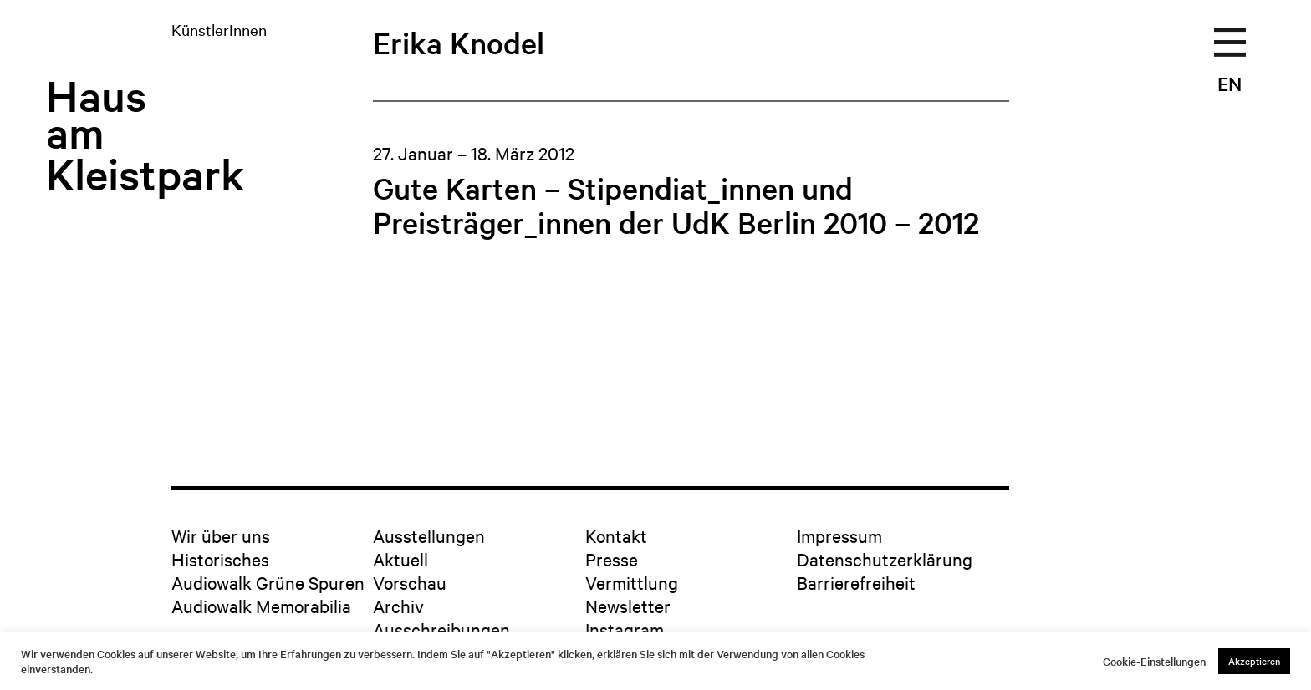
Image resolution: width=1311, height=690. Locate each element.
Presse (611, 559)
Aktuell (400, 559)
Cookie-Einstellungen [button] (1154, 661)
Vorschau (409, 582)
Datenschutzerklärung (884, 559)
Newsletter (628, 605)
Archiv (398, 605)
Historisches (220, 559)
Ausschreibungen (441, 629)
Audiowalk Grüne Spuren (268, 582)
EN (1229, 83)
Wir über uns (220, 535)
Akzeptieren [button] (1254, 660)
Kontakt (616, 535)
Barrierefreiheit (856, 582)
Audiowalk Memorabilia (261, 605)
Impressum (839, 535)
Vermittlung (631, 582)
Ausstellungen (429, 535)
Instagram (624, 629)
